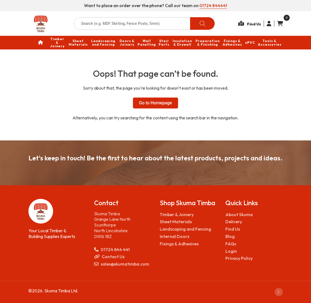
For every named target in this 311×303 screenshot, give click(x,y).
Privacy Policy (239, 258)
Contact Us (109, 257)
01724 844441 (213, 5)
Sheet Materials (176, 221)
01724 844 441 (112, 249)
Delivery (233, 221)
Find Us (232, 229)
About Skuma (239, 214)
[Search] (202, 23)
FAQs (230, 243)
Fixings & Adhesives (179, 243)
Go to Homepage (155, 102)
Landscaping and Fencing (185, 229)
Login (231, 251)
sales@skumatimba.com (121, 264)
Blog (230, 236)
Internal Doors (174, 236)
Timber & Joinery (177, 214)
